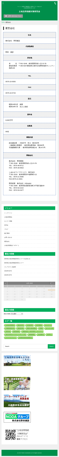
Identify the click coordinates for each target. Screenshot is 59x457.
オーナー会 (49, 328)
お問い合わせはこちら (14, 16)
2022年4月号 (8, 275)
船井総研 (16, 331)
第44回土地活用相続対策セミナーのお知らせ (17, 259)
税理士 (49, 334)
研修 (41, 328)
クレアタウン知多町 (10, 267)
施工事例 (6, 233)
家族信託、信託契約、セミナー (32, 331)
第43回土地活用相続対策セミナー (14, 263)
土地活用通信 (10, 325)
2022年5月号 (8, 271)
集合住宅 (20, 325)
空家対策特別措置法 (25, 337)
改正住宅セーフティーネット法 (15, 334)
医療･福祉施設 (31, 328)
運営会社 (6, 241)
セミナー (48, 325)
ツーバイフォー (11, 337)
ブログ (6, 229)
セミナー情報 (8, 221)
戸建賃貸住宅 (10, 328)
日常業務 (39, 325)
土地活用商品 (8, 217)
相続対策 (20, 328)
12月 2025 (29, 283)
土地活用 (30, 325)
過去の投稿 (7, 314)
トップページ (8, 213)
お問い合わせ (8, 237)
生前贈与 (41, 334)
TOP (3, 22)
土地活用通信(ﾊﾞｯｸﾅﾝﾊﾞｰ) (11, 245)
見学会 (6, 225)
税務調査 (32, 334)
